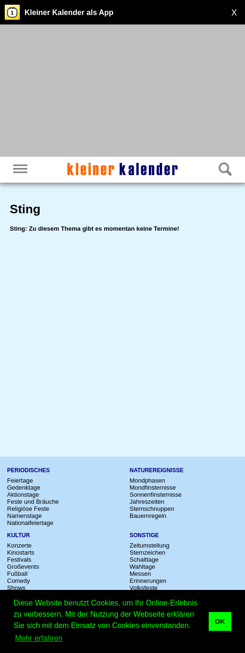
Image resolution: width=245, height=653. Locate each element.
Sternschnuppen (152, 508)
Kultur (18, 535)
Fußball (17, 573)
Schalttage (144, 559)
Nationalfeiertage (30, 522)
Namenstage (24, 515)
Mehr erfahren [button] (39, 638)
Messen (140, 573)
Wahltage (142, 566)
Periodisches (28, 470)
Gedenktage (24, 487)
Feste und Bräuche (33, 501)
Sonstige (144, 535)
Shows (16, 587)
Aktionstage (23, 494)
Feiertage (20, 480)
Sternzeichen (147, 552)
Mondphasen (147, 480)
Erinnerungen (148, 580)
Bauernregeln (148, 515)
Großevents (23, 566)
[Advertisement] (122, 92)
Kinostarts (20, 552)
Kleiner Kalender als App (69, 12)
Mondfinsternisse (153, 487)
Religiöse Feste (28, 508)
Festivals (19, 559)
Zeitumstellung (150, 545)
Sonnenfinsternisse (156, 494)
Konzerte (19, 545)
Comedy (18, 580)
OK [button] (220, 621)
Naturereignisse (156, 470)
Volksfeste (143, 587)
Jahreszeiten (147, 501)
